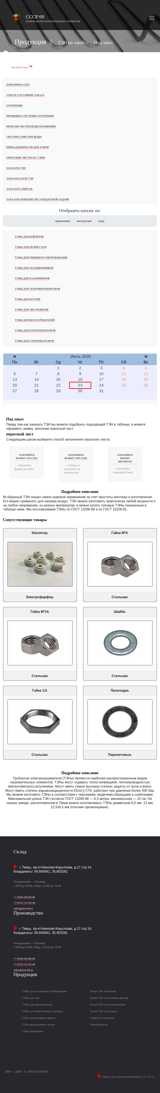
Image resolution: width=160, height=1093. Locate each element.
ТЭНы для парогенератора (37, 1004)
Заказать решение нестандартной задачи (37, 199)
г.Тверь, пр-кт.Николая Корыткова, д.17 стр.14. (127, 1076)
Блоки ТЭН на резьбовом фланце (109, 997)
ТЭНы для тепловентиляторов (37, 288)
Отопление (14, 105)
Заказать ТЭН (16, 168)
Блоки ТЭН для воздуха (103, 1011)
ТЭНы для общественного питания (42, 1011)
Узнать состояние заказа (25, 95)
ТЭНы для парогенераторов (35, 330)
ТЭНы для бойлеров (29, 236)
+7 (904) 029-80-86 (24, 897)
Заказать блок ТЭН (19, 178)
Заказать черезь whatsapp (25, 52)
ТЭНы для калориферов (32, 278)
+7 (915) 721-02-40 (24, 902)
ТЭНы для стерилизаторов (34, 340)
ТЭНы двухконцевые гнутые (38, 1024)
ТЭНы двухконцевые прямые (39, 1017)
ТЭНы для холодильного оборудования (44, 991)
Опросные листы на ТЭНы (25, 157)
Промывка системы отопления (30, 115)
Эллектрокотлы (99, 1024)
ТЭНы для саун (31, 997)
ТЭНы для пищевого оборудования (41, 257)
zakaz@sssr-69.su (23, 908)
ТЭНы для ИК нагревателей (35, 320)
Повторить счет (18, 84)
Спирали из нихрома (102, 1017)
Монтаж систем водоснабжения (31, 126)
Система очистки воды (24, 136)
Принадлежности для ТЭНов (27, 147)
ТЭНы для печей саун (30, 247)
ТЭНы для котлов (27, 299)
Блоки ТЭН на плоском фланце (108, 1004)
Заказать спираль (19, 188)
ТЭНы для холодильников (34, 267)
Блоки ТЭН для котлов (103, 991)
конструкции (84, 220)
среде (101, 220)
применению (62, 220)
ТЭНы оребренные (33, 1031)
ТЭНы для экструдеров (31, 309)
